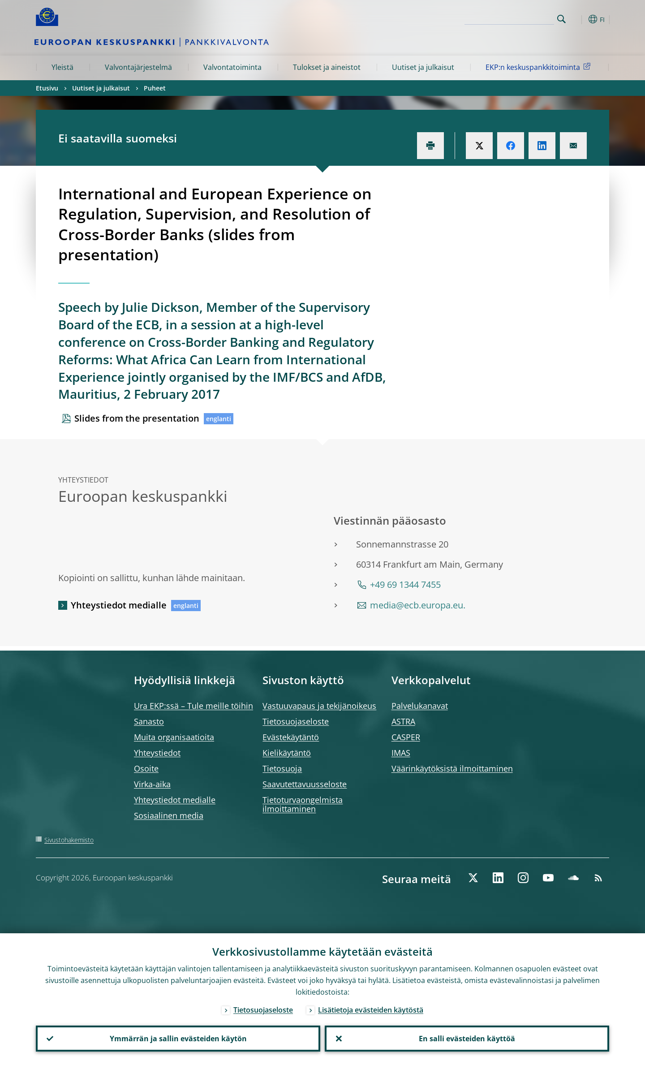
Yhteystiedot (157, 752)
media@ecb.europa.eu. (417, 605)
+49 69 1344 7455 (405, 584)
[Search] (509, 18)
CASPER (405, 737)
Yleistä (62, 67)
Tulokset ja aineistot (327, 67)
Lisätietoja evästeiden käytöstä (370, 1010)
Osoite (146, 768)
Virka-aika (152, 784)
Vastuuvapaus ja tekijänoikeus (319, 705)
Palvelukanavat (419, 705)
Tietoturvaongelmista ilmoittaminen (302, 804)
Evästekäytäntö (290, 737)
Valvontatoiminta (232, 67)
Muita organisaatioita (174, 737)
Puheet (155, 88)
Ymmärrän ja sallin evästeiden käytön (178, 1038)
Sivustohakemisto (69, 840)
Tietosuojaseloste (295, 721)
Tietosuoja (282, 768)
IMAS (400, 752)
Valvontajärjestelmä (138, 67)
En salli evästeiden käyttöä (467, 1038)
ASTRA (403, 721)
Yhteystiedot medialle (119, 605)
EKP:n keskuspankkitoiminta (539, 66)
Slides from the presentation (136, 418)
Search (561, 19)
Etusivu (47, 88)
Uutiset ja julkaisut (423, 67)
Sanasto (149, 721)
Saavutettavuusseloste (304, 784)
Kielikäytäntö (286, 752)
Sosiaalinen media (168, 815)
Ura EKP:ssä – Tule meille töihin (193, 705)
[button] (577, 19)
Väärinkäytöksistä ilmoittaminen (452, 768)
